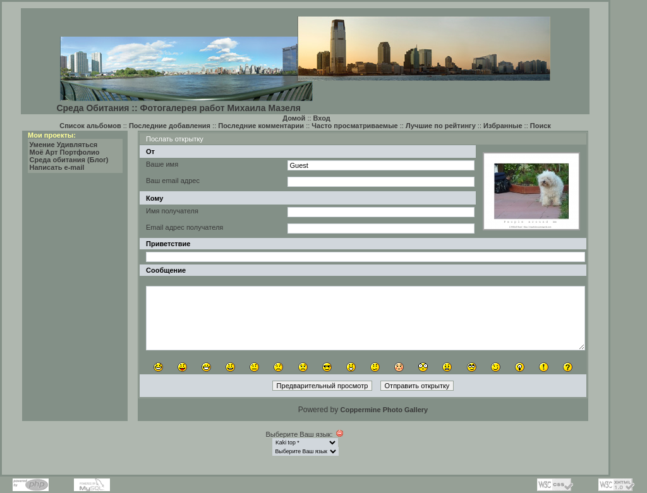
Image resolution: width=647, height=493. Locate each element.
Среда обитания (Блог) (69, 159)
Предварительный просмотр (322, 385)
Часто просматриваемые (354, 125)
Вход (321, 118)
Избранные (503, 125)
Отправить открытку (417, 385)
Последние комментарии (261, 125)
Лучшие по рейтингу (441, 125)
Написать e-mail (57, 167)
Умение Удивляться (64, 144)
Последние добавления (169, 125)
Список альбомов (90, 125)
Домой (293, 118)
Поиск (540, 125)
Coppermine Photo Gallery (384, 409)
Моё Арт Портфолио (65, 152)
